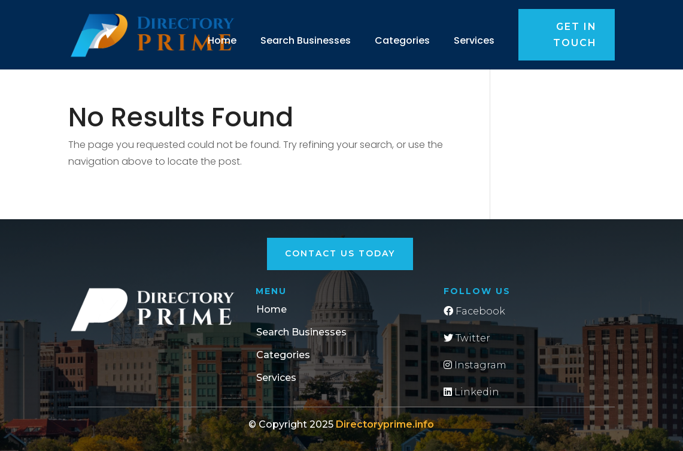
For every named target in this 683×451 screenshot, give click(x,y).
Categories (402, 40)
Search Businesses (305, 40)
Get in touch (575, 35)
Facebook (474, 311)
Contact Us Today (340, 253)
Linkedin (471, 392)
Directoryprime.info (385, 424)
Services (474, 40)
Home (222, 40)
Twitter (467, 338)
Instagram (475, 365)
